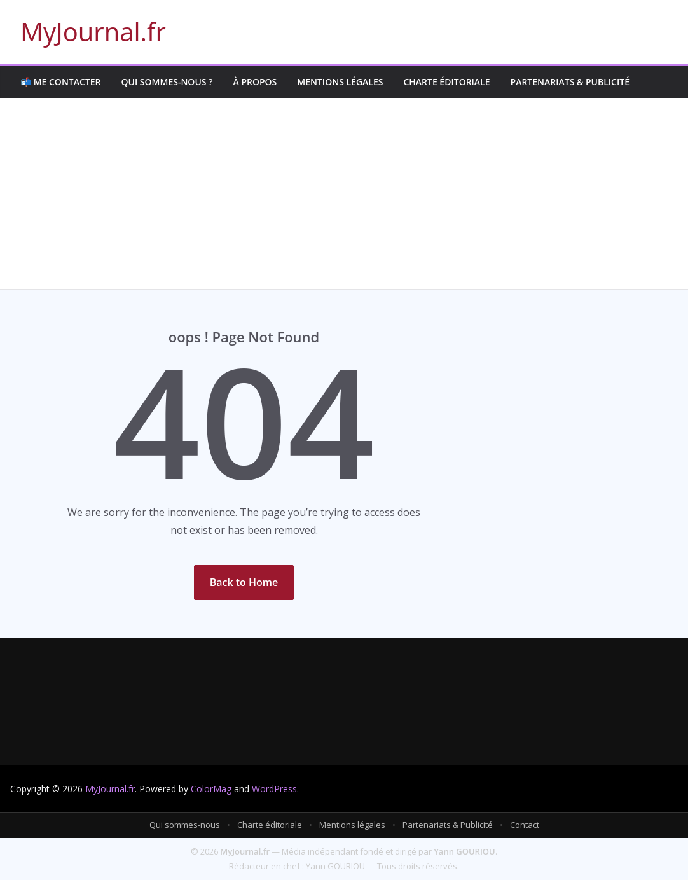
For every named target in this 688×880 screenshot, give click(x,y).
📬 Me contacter (60, 82)
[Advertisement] (344, 193)
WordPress (274, 789)
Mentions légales (340, 82)
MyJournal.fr (93, 31)
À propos (255, 82)
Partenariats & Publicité (570, 82)
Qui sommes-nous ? (167, 82)
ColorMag (211, 789)
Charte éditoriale (446, 82)
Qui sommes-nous (184, 824)
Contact (524, 824)
